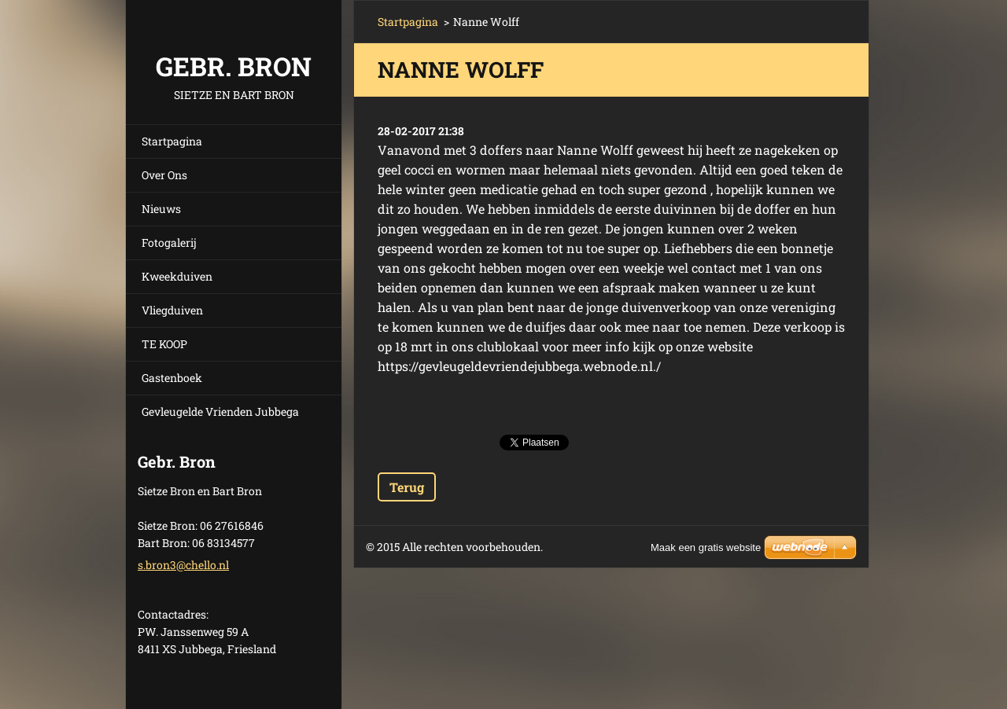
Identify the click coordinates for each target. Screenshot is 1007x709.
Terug (406, 487)
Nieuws (161, 208)
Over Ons (164, 174)
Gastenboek (172, 377)
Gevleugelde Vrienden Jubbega (220, 411)
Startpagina (172, 141)
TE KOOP (164, 343)
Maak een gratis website (706, 547)
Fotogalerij (169, 242)
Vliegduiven (172, 310)
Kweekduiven (177, 276)
